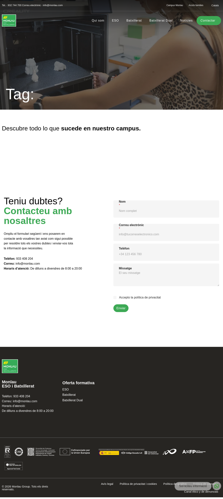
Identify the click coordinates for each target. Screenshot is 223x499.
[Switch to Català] (215, 5)
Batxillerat (134, 20)
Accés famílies (196, 5)
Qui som (98, 20)
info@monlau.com (27, 263)
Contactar (208, 20)
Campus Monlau (174, 5)
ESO (115, 20)
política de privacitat (147, 297)
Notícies (186, 20)
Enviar (120, 308)
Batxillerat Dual (161, 20)
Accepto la (140, 297)
